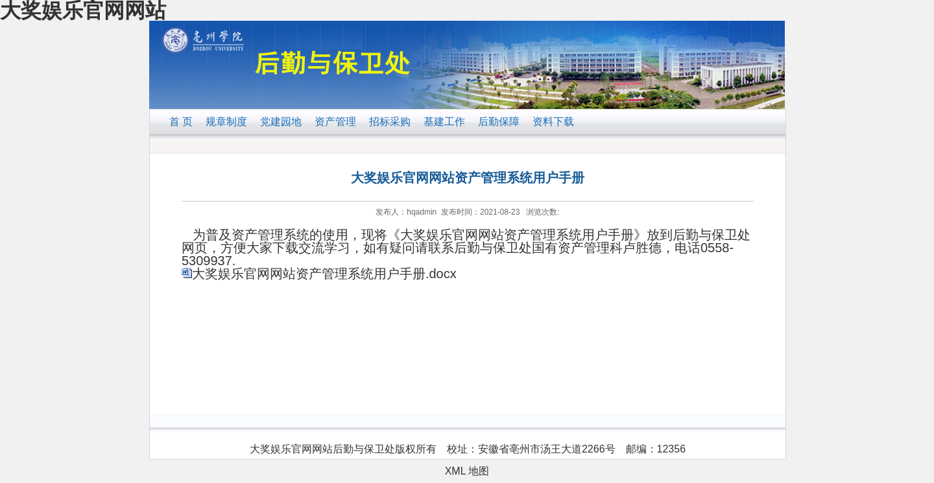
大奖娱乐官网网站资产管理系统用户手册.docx (324, 273)
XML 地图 (467, 471)
